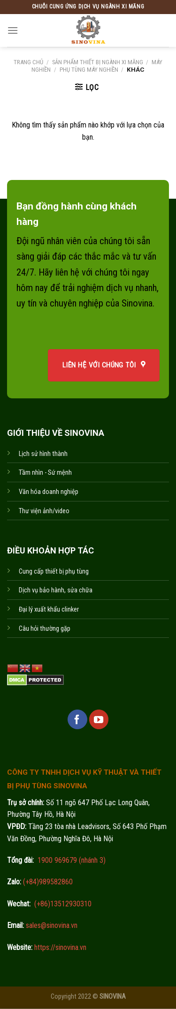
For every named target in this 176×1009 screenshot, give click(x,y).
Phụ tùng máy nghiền (89, 69)
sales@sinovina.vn (50, 925)
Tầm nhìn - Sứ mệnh (45, 473)
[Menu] (12, 30)
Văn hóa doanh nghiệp (48, 492)
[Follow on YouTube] (99, 719)
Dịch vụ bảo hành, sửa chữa (55, 590)
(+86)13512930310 (62, 903)
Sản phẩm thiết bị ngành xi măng (97, 62)
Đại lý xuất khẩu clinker (49, 609)
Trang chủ (28, 62)
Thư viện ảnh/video (44, 511)
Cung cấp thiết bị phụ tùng (54, 572)
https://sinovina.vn (59, 947)
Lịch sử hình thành (43, 454)
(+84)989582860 (47, 881)
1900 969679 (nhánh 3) (71, 860)
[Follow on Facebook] (77, 719)
